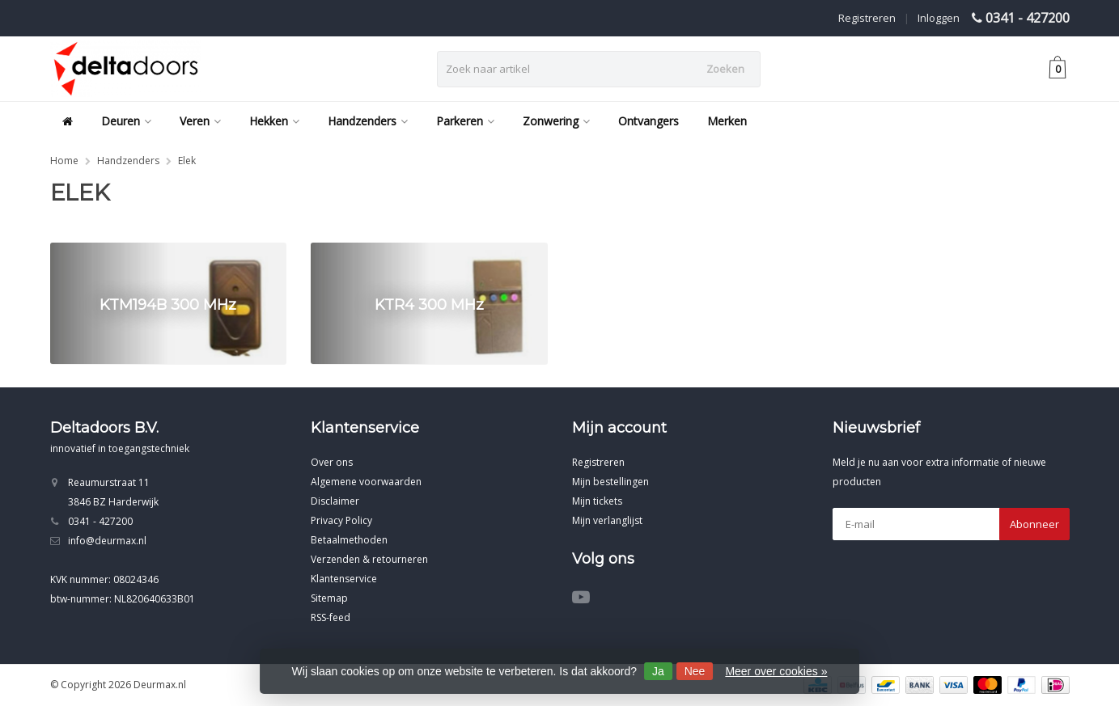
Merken (727, 121)
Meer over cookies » (776, 671)
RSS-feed (330, 617)
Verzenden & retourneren (369, 559)
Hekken (274, 121)
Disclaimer (335, 501)
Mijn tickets (597, 501)
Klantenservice (344, 579)
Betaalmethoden (349, 540)
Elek (187, 160)
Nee (695, 671)
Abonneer (1034, 524)
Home (64, 160)
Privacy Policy (341, 520)
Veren (200, 121)
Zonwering (556, 121)
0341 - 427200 (1027, 18)
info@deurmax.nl (107, 540)
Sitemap (329, 598)
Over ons (332, 462)
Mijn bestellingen (610, 481)
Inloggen (939, 18)
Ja (658, 671)
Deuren (126, 121)
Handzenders (368, 121)
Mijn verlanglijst (607, 520)
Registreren (867, 18)
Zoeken (725, 68)
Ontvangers (648, 121)
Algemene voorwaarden (366, 481)
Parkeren (465, 121)
